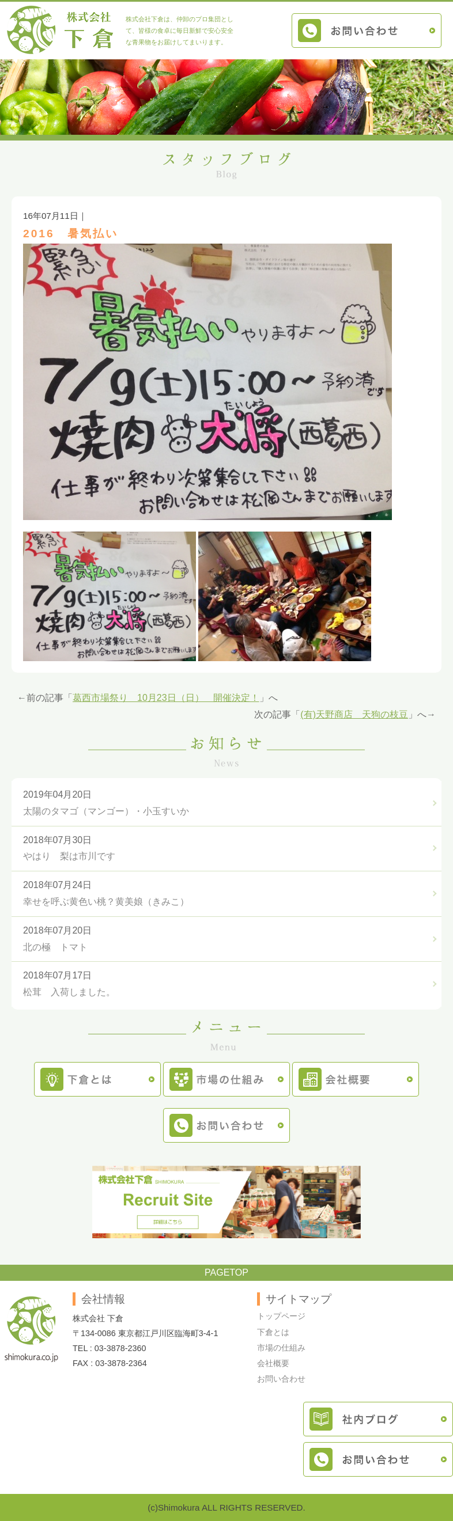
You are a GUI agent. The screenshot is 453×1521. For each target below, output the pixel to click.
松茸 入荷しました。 (69, 992)
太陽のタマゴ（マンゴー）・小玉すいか (106, 811)
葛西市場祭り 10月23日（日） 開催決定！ (166, 698)
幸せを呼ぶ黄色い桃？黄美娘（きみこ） (106, 901)
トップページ (281, 1316)
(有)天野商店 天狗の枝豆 (354, 714)
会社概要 (273, 1363)
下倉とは (273, 1332)
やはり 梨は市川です (69, 856)
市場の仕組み (281, 1347)
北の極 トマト (55, 947)
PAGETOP (226, 1272)
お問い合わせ (281, 1378)
